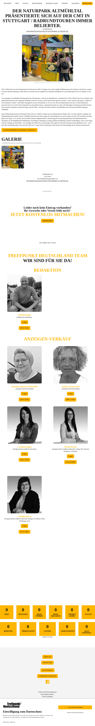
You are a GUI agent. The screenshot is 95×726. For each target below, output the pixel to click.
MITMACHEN (87, 3)
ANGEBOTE (75, 3)
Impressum (12, 722)
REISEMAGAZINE (52, 3)
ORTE (17, 3)
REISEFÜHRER (37, 3)
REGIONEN (7, 3)
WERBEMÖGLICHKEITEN (47, 676)
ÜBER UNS (47, 657)
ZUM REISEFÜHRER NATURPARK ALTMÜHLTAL (19, 130)
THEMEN (65, 3)
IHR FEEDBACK (47, 670)
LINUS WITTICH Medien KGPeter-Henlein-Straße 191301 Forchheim (47, 694)
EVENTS (25, 3)
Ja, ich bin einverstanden (75, 707)
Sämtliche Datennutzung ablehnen (75, 712)
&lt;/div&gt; (47, 418)
